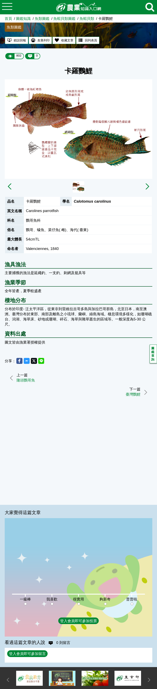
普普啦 (131, 599)
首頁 (8, 18)
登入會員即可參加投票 (78, 621)
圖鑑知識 (23, 18)
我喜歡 (51, 599)
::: (155, 16)
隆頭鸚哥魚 (27, 381)
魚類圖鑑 (42, 18)
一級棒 (25, 599)
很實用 (78, 599)
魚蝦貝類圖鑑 (64, 18)
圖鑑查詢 (153, 354)
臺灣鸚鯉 (131, 396)
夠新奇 (105, 599)
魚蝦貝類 (87, 18)
